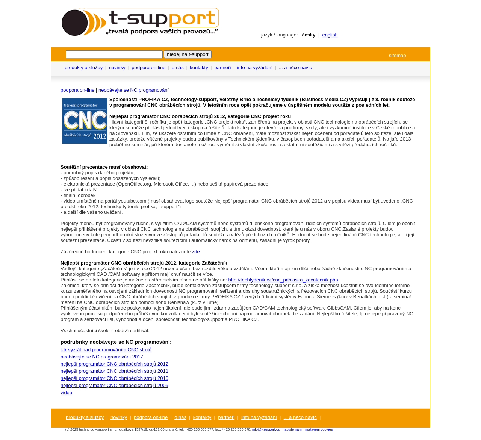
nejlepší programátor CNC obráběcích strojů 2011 (114, 371)
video (66, 392)
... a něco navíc (295, 67)
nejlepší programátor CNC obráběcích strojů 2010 (114, 378)
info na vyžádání (255, 67)
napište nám (292, 429)
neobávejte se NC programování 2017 (102, 357)
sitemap (397, 55)
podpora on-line (148, 67)
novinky (117, 67)
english (329, 35)
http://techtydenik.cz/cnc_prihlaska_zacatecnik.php (283, 280)
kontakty (199, 67)
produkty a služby (84, 67)
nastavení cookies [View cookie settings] (319, 429)
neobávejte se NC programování (133, 90)
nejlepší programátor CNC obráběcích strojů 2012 (114, 364)
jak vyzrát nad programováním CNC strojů (106, 349)
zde (196, 251)
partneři (222, 67)
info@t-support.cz (266, 429)
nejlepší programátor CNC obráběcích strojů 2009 (114, 385)
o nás (178, 67)
